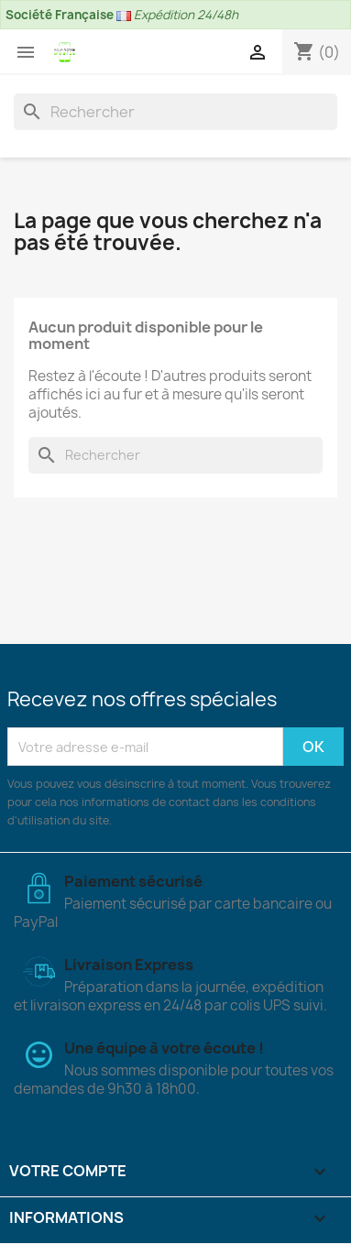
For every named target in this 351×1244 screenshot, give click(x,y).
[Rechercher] (175, 111)
